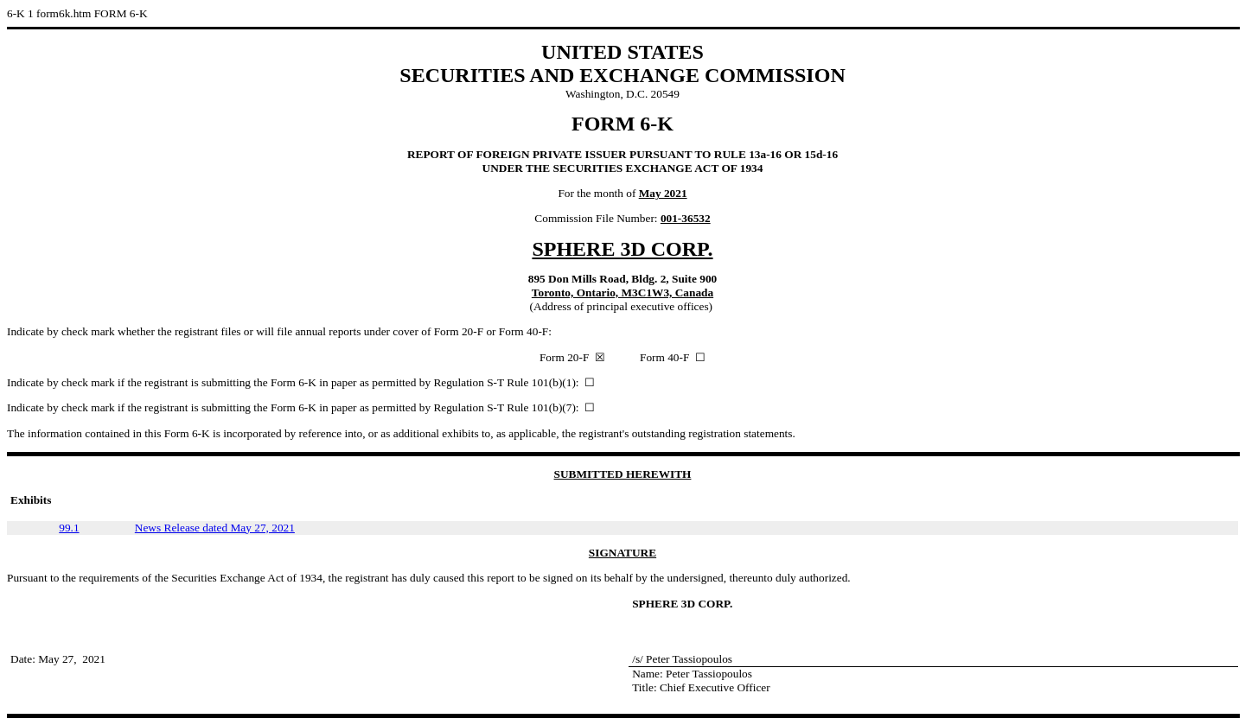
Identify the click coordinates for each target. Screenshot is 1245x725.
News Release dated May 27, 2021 (215, 527)
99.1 (69, 527)
